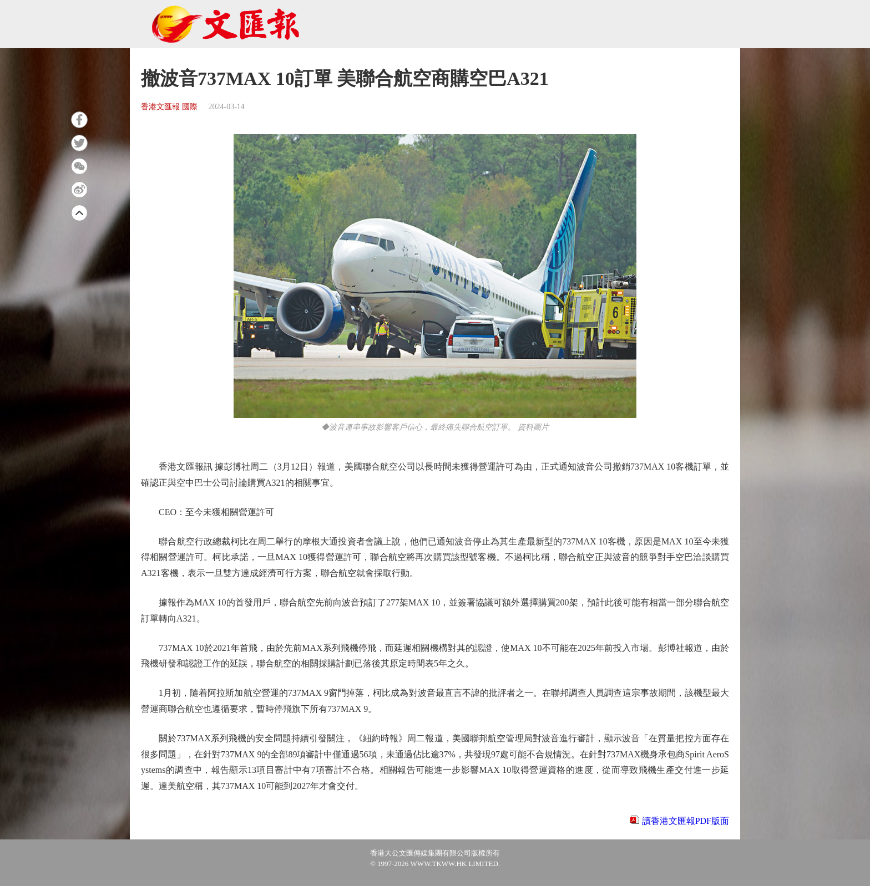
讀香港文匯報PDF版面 (685, 821)
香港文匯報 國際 (169, 107)
